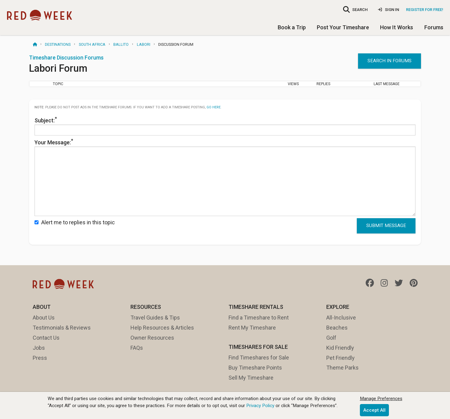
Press (40, 358)
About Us (44, 317)
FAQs (136, 348)
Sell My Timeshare (251, 377)
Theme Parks (342, 367)
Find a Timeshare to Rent (259, 317)
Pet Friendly (340, 358)
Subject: (225, 125)
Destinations (58, 44)
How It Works (396, 27)
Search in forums (390, 60)
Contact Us (46, 337)
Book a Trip (292, 27)
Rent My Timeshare (252, 327)
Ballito (121, 44)
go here (214, 107)
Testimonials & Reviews (62, 327)
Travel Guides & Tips (155, 317)
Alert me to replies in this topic (75, 222)
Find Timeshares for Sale (259, 357)
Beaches (337, 327)
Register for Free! (424, 9)
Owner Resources (152, 337)
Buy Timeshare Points (255, 367)
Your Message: (225, 177)
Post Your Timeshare (343, 27)
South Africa (92, 44)
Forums (433, 27)
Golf (331, 337)
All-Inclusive (341, 317)
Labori (143, 44)
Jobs (39, 348)
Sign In (388, 9)
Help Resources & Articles (162, 327)
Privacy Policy (260, 405)
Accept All (374, 410)
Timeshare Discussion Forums (66, 57)
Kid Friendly (340, 348)
